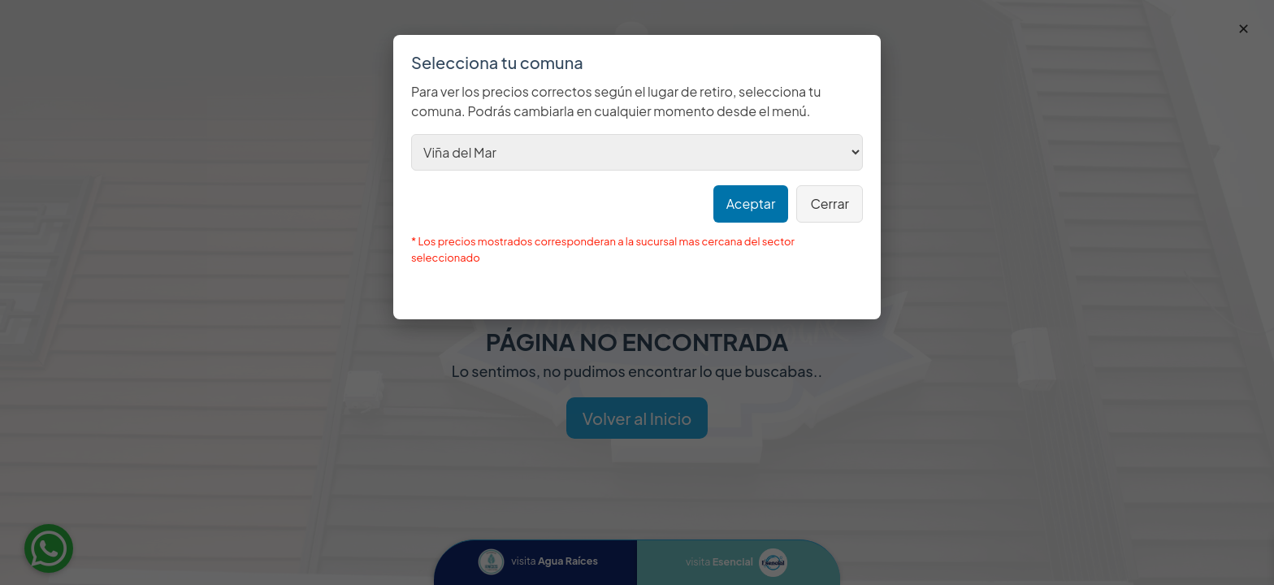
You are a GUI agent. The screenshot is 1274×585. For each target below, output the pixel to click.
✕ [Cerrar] (1243, 28)
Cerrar (829, 203)
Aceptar (751, 203)
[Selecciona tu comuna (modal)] (637, 152)
